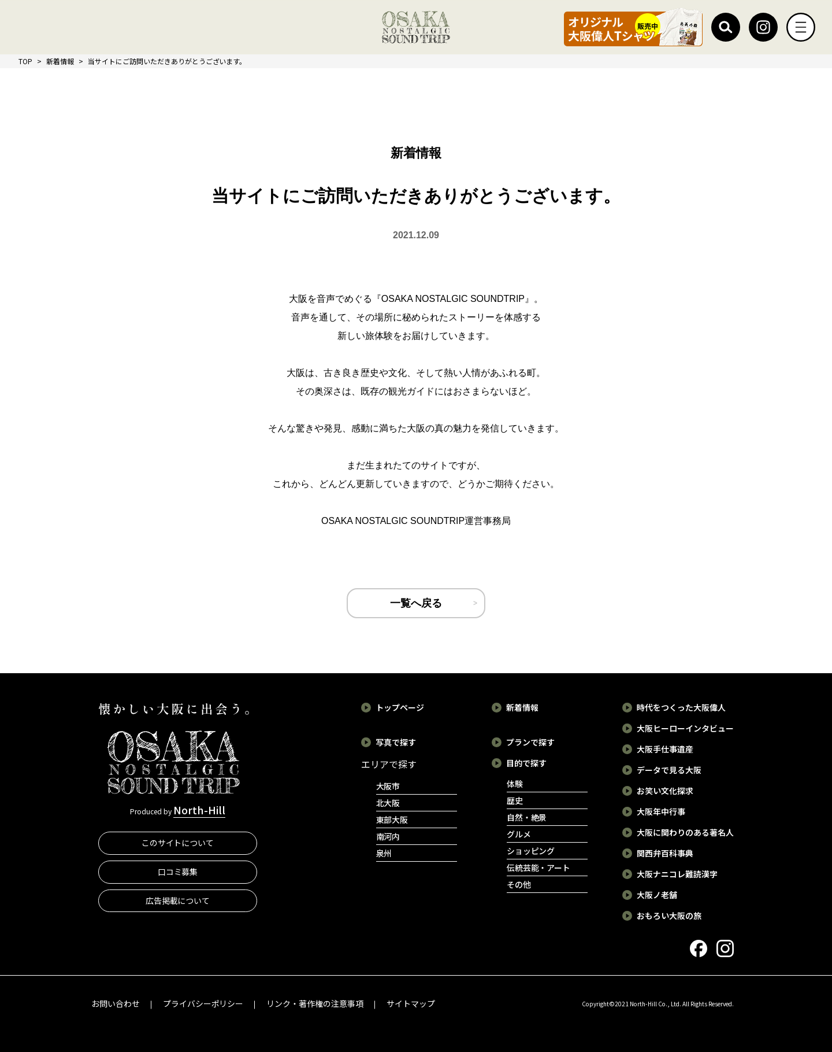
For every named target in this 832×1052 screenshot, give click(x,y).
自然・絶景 (527, 817)
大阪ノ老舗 (657, 894)
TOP (25, 61)
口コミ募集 (178, 871)
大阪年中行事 (661, 811)
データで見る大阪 (669, 770)
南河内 (388, 836)
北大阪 (388, 803)
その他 (519, 884)
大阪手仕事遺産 (665, 749)
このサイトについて (178, 842)
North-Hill (199, 809)
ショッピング (531, 851)
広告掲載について (178, 900)
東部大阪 (392, 819)
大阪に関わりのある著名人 (685, 832)
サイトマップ (411, 1003)
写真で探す (396, 742)
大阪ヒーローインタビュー (685, 728)
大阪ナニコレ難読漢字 (677, 874)
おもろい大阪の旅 (669, 915)
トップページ (400, 707)
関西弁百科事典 (665, 853)
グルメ (519, 834)
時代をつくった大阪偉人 (681, 707)
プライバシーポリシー (203, 1003)
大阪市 (388, 786)
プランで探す (530, 742)
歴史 (515, 800)
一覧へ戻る (416, 603)
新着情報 (60, 61)
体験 (515, 783)
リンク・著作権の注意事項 (314, 1003)
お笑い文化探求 (665, 790)
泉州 (384, 853)
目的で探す (526, 763)
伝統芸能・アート (539, 867)
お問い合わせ (115, 1003)
